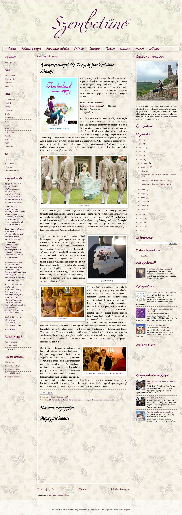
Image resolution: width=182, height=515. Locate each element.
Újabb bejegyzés (45, 489)
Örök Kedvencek (11, 346)
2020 (141, 156)
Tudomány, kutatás (12, 171)
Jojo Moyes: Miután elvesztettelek (159, 269)
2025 (141, 144)
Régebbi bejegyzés (120, 489)
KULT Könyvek (11, 342)
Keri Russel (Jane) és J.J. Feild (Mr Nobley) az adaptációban (104, 373)
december (145, 163)
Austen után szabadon (57, 49)
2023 (141, 152)
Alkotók (140, 49)
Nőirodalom (9, 163)
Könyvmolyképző (91, 400)
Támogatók (94, 49)
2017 (141, 219)
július (143, 171)
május (143, 194)
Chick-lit (8, 103)
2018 (141, 215)
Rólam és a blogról (31, 49)
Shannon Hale (109, 400)
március (144, 202)
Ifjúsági (7, 114)
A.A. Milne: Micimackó (156, 325)
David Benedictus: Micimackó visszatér (161, 292)
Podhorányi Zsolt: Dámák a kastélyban (154, 180)
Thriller (7, 143)
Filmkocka (9, 86)
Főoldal (12, 49)
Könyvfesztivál (10, 79)
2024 (141, 148)
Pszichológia (9, 132)
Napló (7, 129)
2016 (141, 222)
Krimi (7, 121)
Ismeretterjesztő (10, 118)
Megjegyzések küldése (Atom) (58, 495)
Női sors (8, 160)
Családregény (10, 99)
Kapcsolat (125, 49)
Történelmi (9, 147)
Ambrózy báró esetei (12, 370)
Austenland (73, 400)
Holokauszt (9, 110)
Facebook (110, 49)
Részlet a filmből (84, 206)
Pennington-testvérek (12, 377)
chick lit (81, 400)
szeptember (145, 167)
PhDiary (79, 49)
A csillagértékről (11, 62)
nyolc (101, 400)
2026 (141, 140)
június (143, 190)
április (143, 197)
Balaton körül (10, 75)
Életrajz (7, 107)
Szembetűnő (145, 256)
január (143, 209)
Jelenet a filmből (63, 319)
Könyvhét (8, 83)
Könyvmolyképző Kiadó (90, 106)
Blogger (127, 510)
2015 (141, 226)
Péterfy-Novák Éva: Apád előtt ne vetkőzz (156, 184)
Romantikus (9, 139)
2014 (49, 400)
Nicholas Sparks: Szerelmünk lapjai (160, 412)
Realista (8, 136)
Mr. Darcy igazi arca (154, 398)
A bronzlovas (9, 362)
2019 (141, 160)
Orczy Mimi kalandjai (13, 373)
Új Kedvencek (10, 349)
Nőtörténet (9, 167)
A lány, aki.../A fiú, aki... (14, 366)
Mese (7, 125)
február (144, 205)
